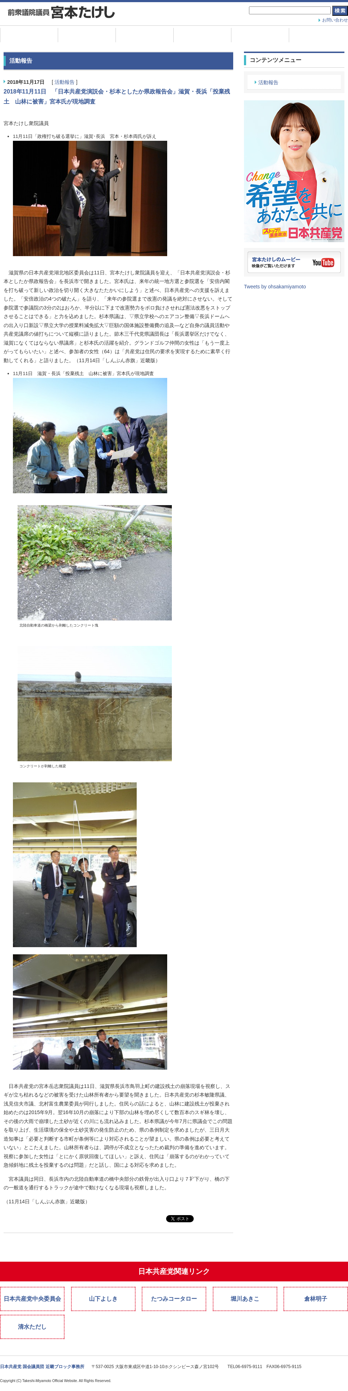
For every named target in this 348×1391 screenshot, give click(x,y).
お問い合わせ (335, 20)
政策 (202, 35)
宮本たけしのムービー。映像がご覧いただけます (294, 262)
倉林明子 (315, 1299)
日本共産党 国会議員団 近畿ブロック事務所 (42, 1366)
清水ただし (32, 1327)
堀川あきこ (245, 1299)
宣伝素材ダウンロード (318, 35)
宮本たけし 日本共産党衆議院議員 (61, 13)
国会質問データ (260, 35)
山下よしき (103, 1299)
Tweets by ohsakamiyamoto (275, 286)
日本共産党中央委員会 (32, 1299)
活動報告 (87, 35)
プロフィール (144, 35)
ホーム (29, 35)
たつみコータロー (174, 1299)
